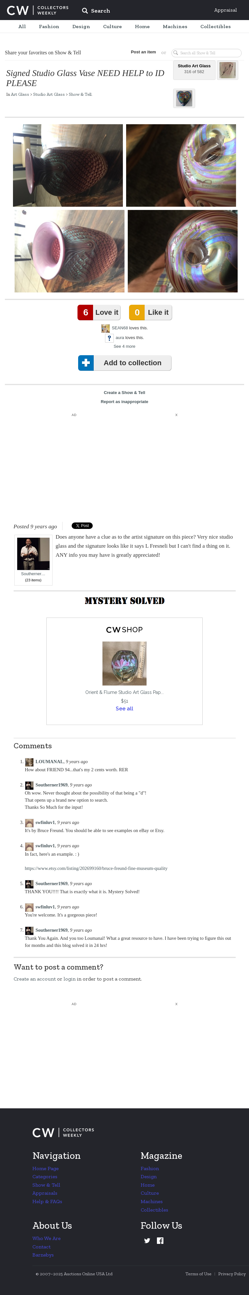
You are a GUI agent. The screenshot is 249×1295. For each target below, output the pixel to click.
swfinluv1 (45, 822)
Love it (99, 312)
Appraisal (225, 10)
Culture (150, 1193)
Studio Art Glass (49, 94)
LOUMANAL (50, 761)
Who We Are (46, 1238)
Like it (150, 312)
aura (120, 337)
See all (124, 709)
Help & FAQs (47, 1201)
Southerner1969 (52, 784)
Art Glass (20, 94)
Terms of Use (198, 1274)
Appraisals (44, 1193)
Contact (41, 1247)
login (70, 979)
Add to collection (121, 363)
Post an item (143, 51)
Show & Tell (80, 94)
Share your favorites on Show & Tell (43, 52)
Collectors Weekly (37, 10)
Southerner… (33, 557)
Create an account (35, 979)
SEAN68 (120, 327)
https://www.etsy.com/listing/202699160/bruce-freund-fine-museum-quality (96, 868)
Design (149, 1176)
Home (148, 1185)
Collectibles (154, 1210)
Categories (44, 1176)
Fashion (150, 1168)
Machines (152, 1201)
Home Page (45, 1168)
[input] (143, 12)
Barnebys (43, 1255)
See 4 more (124, 346)
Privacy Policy (232, 1274)
